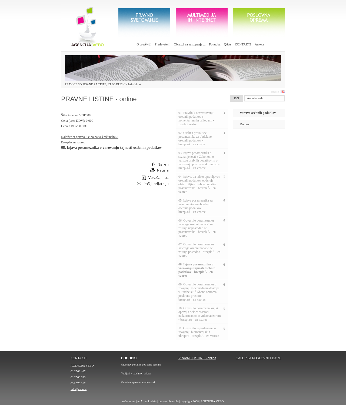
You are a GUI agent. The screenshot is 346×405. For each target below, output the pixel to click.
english (275, 91)
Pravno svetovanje (144, 22)
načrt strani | (130, 401)
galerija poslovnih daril (258, 378)
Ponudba (214, 44)
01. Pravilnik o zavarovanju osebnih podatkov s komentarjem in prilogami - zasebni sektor (196, 118)
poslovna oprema (259, 22)
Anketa (259, 44)
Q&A (227, 44)
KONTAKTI (243, 44)
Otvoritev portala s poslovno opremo (141, 364)
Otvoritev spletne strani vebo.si (138, 382)
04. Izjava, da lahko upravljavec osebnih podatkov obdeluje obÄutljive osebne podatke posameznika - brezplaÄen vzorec (199, 184)
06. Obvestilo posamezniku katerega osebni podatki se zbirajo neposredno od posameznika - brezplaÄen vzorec (197, 228)
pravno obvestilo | (170, 401)
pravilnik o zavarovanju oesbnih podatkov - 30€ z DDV (205, 378)
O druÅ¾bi (144, 44)
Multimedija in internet (202, 22)
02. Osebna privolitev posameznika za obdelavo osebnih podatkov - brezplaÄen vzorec (195, 138)
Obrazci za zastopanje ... (189, 44)
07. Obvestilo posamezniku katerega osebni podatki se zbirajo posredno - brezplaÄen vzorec (199, 250)
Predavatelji (162, 44)
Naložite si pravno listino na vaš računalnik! (89, 137)
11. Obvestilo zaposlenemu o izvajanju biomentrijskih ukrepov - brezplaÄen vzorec (198, 332)
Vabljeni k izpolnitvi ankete (136, 373)
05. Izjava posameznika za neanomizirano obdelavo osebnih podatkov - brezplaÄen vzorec (195, 206)
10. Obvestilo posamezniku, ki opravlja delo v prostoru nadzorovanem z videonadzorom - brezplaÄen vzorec (199, 313)
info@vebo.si (78, 389)
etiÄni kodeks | (148, 401)
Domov (244, 124)
